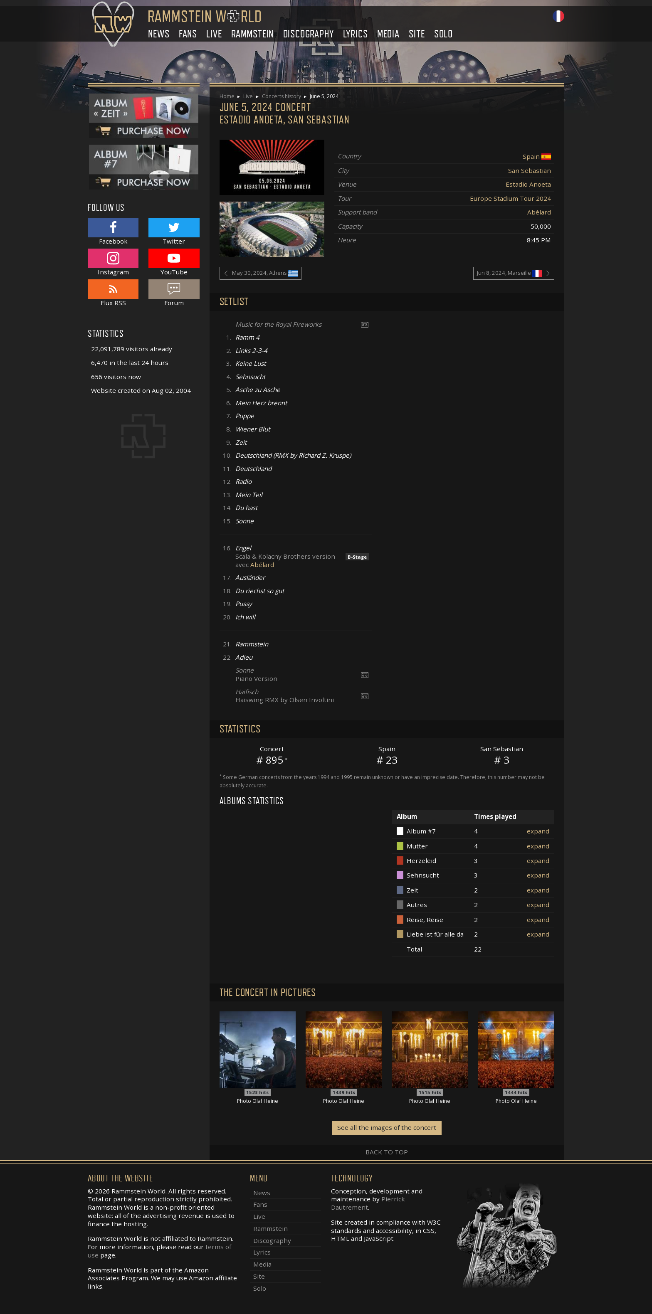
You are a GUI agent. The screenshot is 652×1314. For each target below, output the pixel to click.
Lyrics (355, 34)
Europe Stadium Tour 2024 (510, 198)
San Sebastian (529, 170)
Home (227, 96)
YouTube (173, 262)
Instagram (113, 262)
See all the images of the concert (386, 1127)
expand (538, 831)
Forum (173, 292)
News (158, 34)
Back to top (387, 1152)
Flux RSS (113, 292)
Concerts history (281, 96)
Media (388, 34)
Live (214, 34)
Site (417, 34)
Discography (308, 34)
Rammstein (252, 34)
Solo (443, 34)
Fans (188, 34)
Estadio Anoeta (528, 184)
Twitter (173, 231)
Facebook (113, 231)
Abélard (539, 212)
